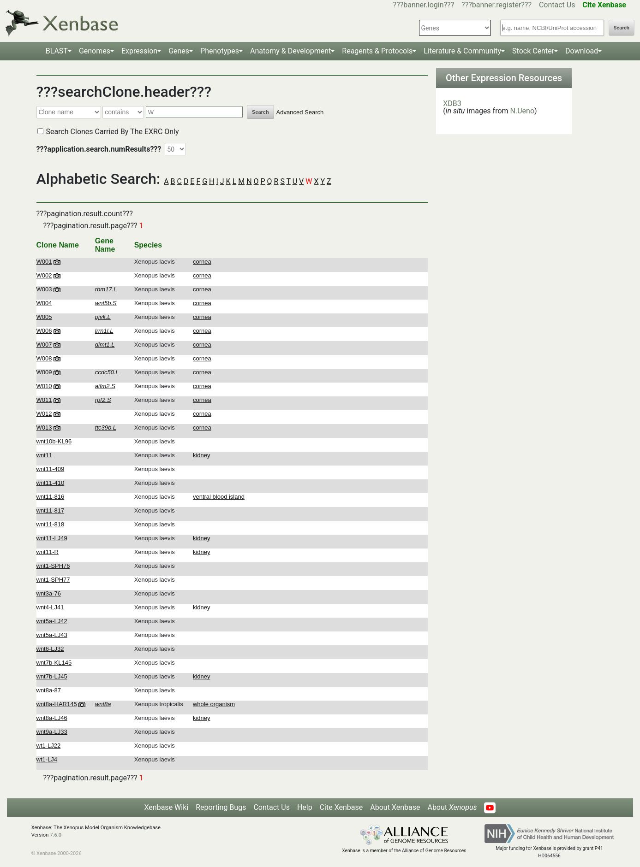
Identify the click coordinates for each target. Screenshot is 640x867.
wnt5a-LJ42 (51, 621)
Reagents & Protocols (377, 51)
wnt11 (44, 455)
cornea (202, 261)
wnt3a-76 (48, 593)
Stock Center (533, 51)
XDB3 (452, 103)
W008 (44, 358)
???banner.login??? (424, 4)
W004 (44, 303)
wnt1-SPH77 (53, 579)
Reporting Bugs (221, 807)
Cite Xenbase (341, 807)
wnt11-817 (50, 510)
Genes (178, 51)
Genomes (94, 51)
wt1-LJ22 (48, 745)
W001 (44, 261)
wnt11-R (47, 552)
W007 (44, 344)
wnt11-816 (50, 496)
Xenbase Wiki (166, 807)
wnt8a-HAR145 (56, 704)
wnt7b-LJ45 (51, 676)
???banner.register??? (496, 4)
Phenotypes (219, 51)
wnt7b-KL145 (54, 662)
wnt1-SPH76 (53, 565)
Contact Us (557, 4)
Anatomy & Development (290, 51)
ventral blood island (219, 496)
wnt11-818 (50, 524)
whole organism (214, 704)
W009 (44, 372)
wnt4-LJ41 (50, 607)
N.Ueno (522, 110)
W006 (44, 330)
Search (621, 28)
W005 (44, 316)
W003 (44, 289)
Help (304, 807)
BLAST (57, 51)
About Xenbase (395, 807)
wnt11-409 (50, 469)
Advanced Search (300, 112)
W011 (44, 399)
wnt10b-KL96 (54, 441)
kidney (201, 455)
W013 (44, 427)
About (452, 807)
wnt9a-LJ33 (51, 731)
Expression (139, 51)
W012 (44, 413)
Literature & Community (462, 51)
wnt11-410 (50, 482)
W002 (44, 275)
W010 (44, 386)
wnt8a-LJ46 (51, 717)
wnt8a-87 (48, 690)
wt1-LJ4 (47, 759)
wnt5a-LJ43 (51, 634)
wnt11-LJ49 (51, 538)
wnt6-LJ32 (50, 648)
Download (581, 51)
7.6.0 (55, 835)
